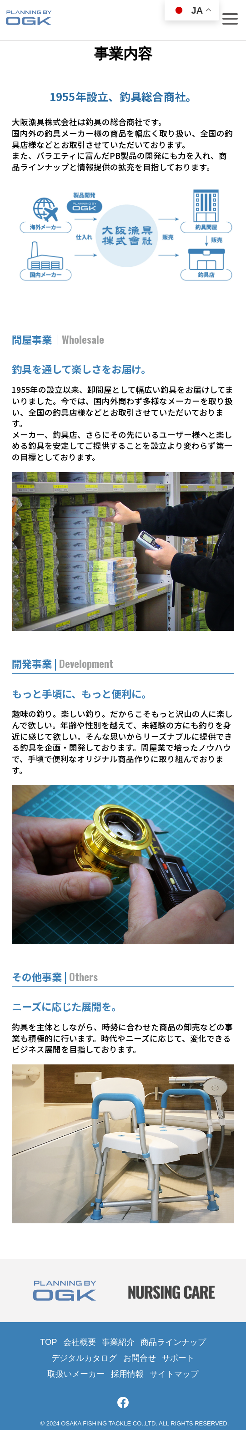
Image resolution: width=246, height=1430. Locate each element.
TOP (48, 1342)
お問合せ (139, 1358)
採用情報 (127, 1374)
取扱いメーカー (76, 1374)
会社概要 (79, 1342)
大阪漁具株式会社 (28, 22)
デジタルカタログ (84, 1358)
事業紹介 (118, 1342)
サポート (178, 1358)
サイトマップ (174, 1374)
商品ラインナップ (173, 1342)
